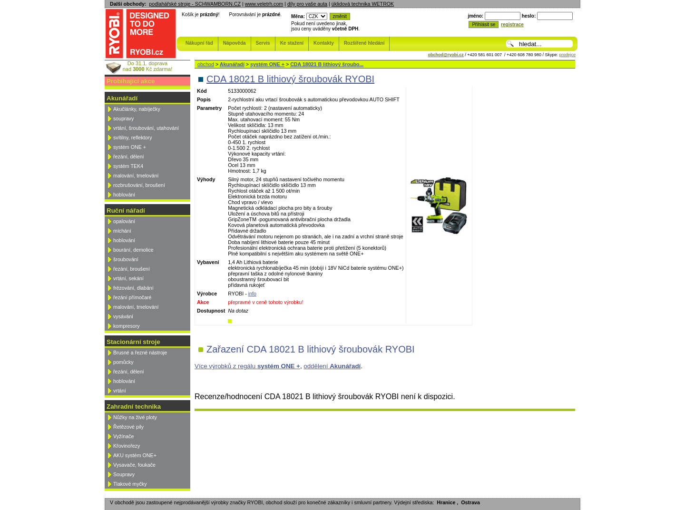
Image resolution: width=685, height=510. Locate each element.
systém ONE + (129, 147)
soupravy (123, 118)
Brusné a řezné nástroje (140, 352)
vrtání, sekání (128, 278)
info (252, 293)
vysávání (123, 316)
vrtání (119, 390)
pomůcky (123, 362)
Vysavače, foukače (134, 465)
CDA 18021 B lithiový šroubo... (326, 64)
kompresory (126, 326)
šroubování (125, 259)
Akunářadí (232, 64)
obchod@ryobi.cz (446, 54)
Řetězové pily (128, 427)
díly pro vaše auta (307, 4)
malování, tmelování (135, 175)
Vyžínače (123, 436)
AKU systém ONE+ (135, 455)
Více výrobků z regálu (247, 366)
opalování (124, 221)
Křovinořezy (126, 446)
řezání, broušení (131, 269)
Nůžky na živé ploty (135, 417)
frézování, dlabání (133, 288)
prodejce (567, 54)
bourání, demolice (133, 250)
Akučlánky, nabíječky (136, 109)
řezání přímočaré (132, 297)
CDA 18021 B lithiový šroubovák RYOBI (290, 79)
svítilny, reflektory (132, 137)
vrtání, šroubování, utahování (146, 128)
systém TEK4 (128, 166)
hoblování (124, 194)
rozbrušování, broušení (139, 185)
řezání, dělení (128, 156)
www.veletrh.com (264, 4)
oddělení (332, 366)
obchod (205, 64)
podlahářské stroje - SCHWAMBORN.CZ (195, 4)
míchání (122, 231)
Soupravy (124, 474)
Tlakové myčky (130, 484)
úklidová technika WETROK (363, 4)
